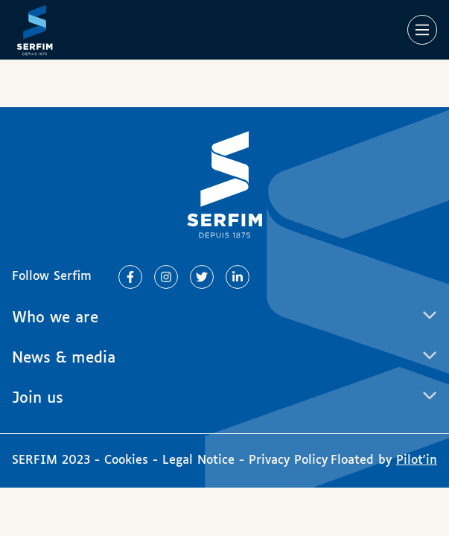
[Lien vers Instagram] (166, 277)
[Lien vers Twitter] (202, 277)
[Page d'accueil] (34, 30)
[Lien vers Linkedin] (237, 277)
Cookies (128, 460)
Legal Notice (198, 460)
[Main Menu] (422, 30)
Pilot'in (416, 460)
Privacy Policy (288, 460)
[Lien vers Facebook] (130, 277)
